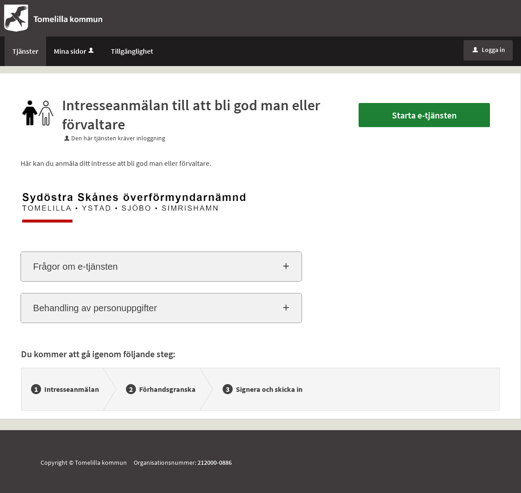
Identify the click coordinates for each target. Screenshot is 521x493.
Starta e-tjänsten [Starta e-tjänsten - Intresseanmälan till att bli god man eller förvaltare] (424, 115)
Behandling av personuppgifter (95, 308)
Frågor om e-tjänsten (75, 267)
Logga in (489, 50)
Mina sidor (74, 51)
